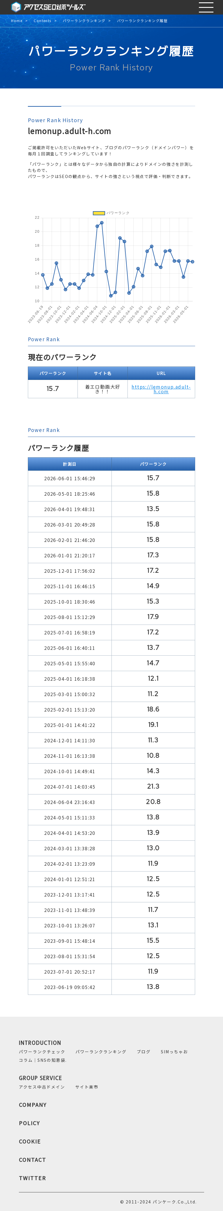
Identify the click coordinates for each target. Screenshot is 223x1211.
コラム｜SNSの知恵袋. (43, 1060)
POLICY (29, 1123)
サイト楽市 (86, 1087)
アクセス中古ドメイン (42, 1087)
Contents (42, 21)
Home (16, 21)
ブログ (144, 1051)
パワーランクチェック (42, 1051)
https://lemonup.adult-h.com (161, 389)
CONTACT (32, 1159)
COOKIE (30, 1141)
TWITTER (32, 1178)
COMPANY (33, 1104)
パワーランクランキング (84, 21)
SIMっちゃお (174, 1051)
